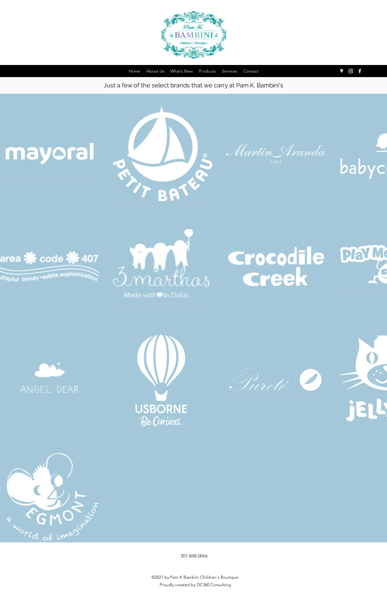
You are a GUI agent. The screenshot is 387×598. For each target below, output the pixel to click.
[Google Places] (342, 71)
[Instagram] (351, 71)
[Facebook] (360, 71)
